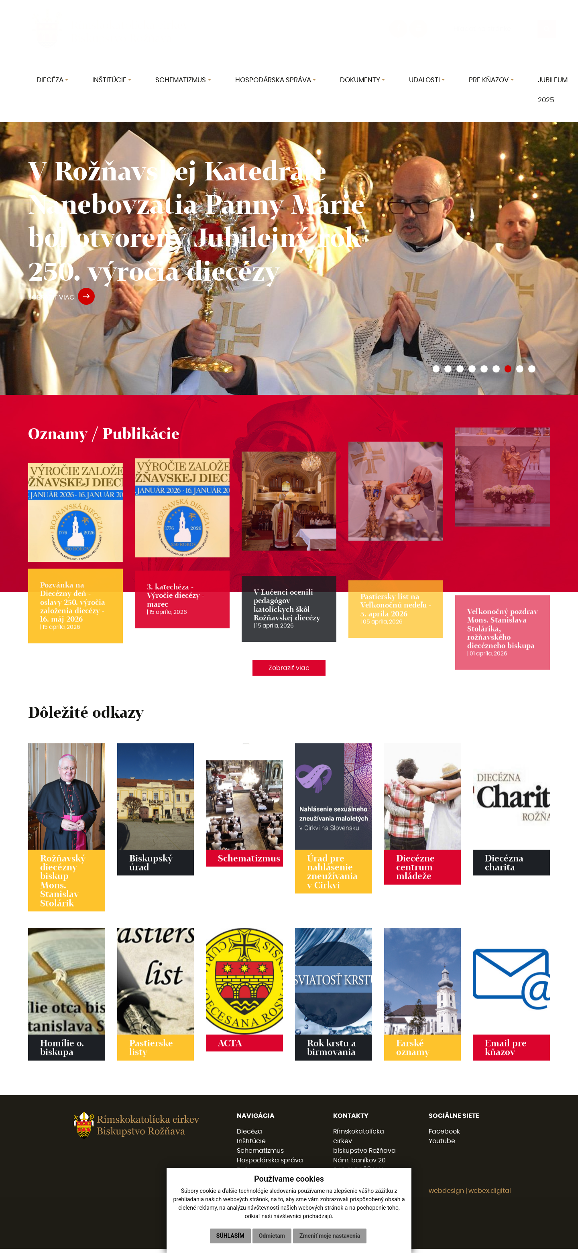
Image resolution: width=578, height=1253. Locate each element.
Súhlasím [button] (230, 1236)
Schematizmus (260, 1155)
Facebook (444, 1135)
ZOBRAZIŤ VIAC (61, 297)
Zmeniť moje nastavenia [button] (329, 1236)
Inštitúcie (251, 1145)
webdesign (446, 1195)
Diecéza (249, 1135)
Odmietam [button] (272, 1236)
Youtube (442, 1145)
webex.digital (489, 1195)
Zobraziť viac (289, 674)
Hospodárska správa (270, 1164)
